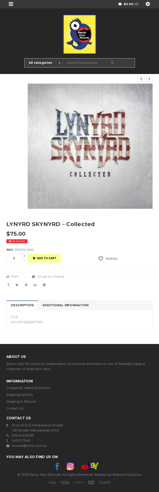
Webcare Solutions (126, 475)
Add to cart (46, 258)
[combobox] (43, 62)
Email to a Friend (48, 277)
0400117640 (21, 441)
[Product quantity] (13, 258)
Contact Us (15, 408)
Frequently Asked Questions (28, 388)
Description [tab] (22, 305)
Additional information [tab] (65, 305)
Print (12, 277)
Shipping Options (19, 395)
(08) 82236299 (23, 435)
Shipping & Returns (21, 401)
